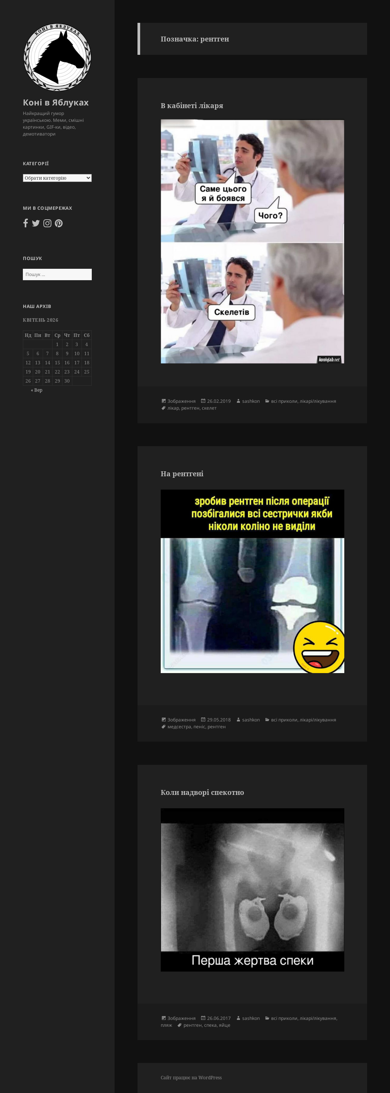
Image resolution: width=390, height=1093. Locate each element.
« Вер (36, 390)
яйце (224, 1025)
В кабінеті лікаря (192, 105)
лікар (173, 408)
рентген (190, 408)
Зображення (182, 401)
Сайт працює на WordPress (191, 1077)
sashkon (251, 401)
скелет (209, 408)
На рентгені (182, 473)
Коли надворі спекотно (202, 792)
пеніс (199, 726)
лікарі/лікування (318, 401)
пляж (166, 1025)
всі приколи (284, 401)
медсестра (179, 726)
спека (210, 1025)
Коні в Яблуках (56, 102)
